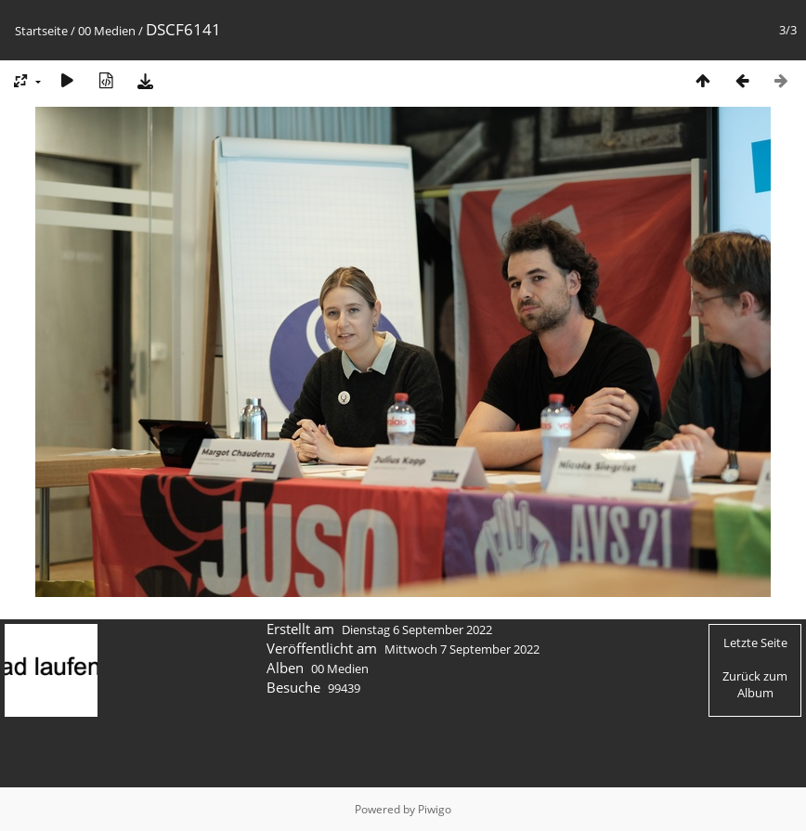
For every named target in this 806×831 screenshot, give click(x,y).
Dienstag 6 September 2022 (417, 629)
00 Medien (107, 30)
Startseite (41, 30)
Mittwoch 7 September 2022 (462, 649)
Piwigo (434, 809)
